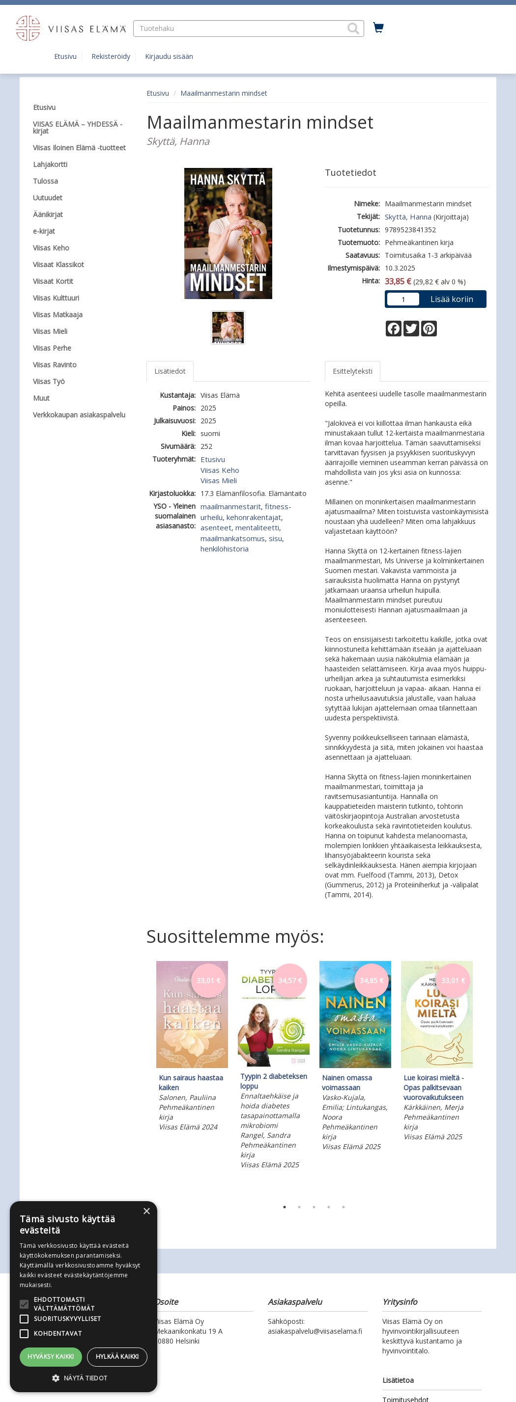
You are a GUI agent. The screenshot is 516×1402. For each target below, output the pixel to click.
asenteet (216, 527)
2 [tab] (299, 1207)
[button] (353, 28)
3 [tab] (314, 1207)
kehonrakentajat (254, 517)
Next (484, 1078)
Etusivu (65, 56)
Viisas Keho (220, 470)
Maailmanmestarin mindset (223, 93)
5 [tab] (343, 1207)
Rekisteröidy (110, 56)
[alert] (83, 1296)
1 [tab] (284, 1207)
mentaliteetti (257, 527)
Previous (144, 1078)
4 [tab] (329, 1207)
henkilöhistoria (225, 548)
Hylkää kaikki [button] (117, 1356)
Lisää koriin (451, 299)
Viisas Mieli (219, 480)
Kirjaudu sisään (169, 56)
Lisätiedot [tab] (170, 371)
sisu (275, 538)
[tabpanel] (192, 1047)
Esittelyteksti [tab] (353, 371)
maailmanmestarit (231, 506)
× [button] (146, 1211)
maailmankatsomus (233, 538)
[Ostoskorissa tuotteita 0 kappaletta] (378, 28)
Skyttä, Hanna (408, 216)
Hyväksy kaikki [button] (51, 1356)
